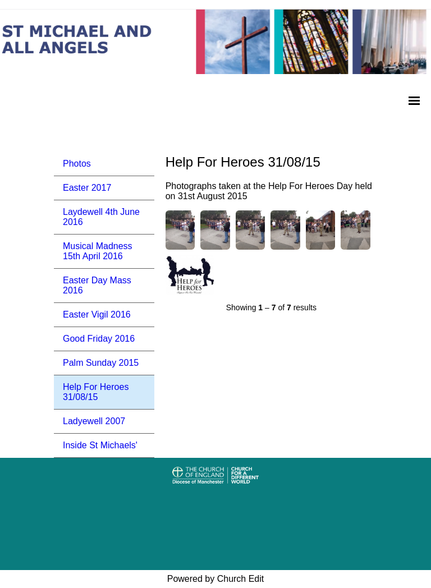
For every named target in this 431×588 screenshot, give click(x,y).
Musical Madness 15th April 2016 (97, 251)
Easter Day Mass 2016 (97, 285)
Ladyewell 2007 (94, 421)
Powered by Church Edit (215, 579)
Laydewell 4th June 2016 (101, 217)
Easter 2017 (87, 187)
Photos (77, 163)
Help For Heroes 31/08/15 (96, 392)
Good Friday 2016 (99, 338)
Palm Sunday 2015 (101, 363)
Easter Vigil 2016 (97, 314)
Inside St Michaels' (100, 445)
